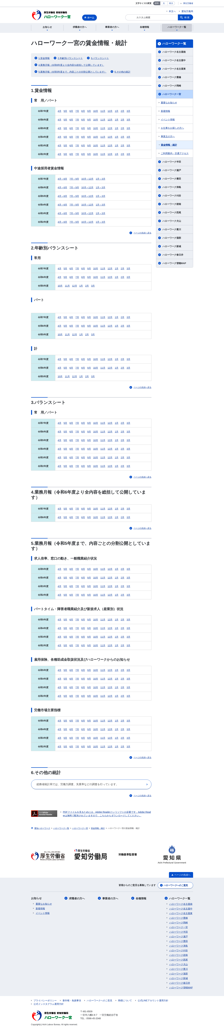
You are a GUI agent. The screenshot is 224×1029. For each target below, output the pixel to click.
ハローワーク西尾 (172, 213)
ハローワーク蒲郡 (172, 238)
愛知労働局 (187, 11)
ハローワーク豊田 (172, 179)
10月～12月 (87, 179)
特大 (171, 3)
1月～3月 (100, 179)
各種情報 (141, 898)
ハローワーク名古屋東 (174, 69)
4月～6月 (62, 179)
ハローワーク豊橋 (172, 77)
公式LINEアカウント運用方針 (153, 1000)
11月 (102, 111)
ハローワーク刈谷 (172, 196)
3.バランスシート (100, 58)
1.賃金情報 (44, 58)
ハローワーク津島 (172, 187)
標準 (157, 3)
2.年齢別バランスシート (70, 58)
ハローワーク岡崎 (172, 86)
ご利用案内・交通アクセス (175, 153)
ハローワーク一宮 (172, 94)
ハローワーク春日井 (173, 255)
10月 (95, 111)
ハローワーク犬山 (172, 221)
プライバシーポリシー (45, 1000)
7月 (77, 111)
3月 (128, 111)
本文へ (172, 11)
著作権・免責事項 (71, 1000)
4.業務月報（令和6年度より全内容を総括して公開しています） (71, 65)
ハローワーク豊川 (172, 229)
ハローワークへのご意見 (176, 885)
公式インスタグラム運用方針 (49, 1004)
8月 (83, 111)
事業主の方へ (168, 136)
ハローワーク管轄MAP (174, 263)
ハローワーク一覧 (174, 44)
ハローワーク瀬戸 (172, 170)
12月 (110, 111)
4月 (59, 111)
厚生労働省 (188, 3)
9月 (89, 111)
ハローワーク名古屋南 (174, 52)
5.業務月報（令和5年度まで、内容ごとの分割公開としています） (72, 72)
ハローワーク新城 (172, 246)
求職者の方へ (77, 898)
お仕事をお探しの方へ (172, 128)
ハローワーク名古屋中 (174, 60)
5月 (65, 111)
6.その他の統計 (122, 72)
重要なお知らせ (169, 103)
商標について (125, 1000)
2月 (122, 111)
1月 (116, 111)
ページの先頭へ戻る (142, 233)
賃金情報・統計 (169, 145)
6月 (71, 111)
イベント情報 (168, 120)
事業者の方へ (110, 898)
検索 (187, 17)
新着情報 (165, 111)
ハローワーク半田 (172, 162)
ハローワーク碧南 (172, 204)
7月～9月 (74, 179)
